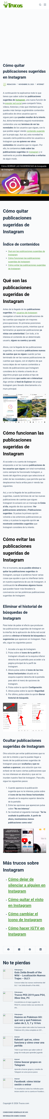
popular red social (13, 103)
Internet (40, 84)
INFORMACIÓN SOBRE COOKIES (14, 1116)
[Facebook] (8, 949)
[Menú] (45, 4)
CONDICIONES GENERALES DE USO (15, 1112)
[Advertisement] (24, 35)
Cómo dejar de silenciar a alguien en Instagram (26, 885)
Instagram (20, 100)
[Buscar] (40, 5)
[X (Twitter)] (19, 949)
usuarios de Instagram (26, 312)
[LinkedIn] (40, 949)
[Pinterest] (30, 949)
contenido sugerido (36, 131)
